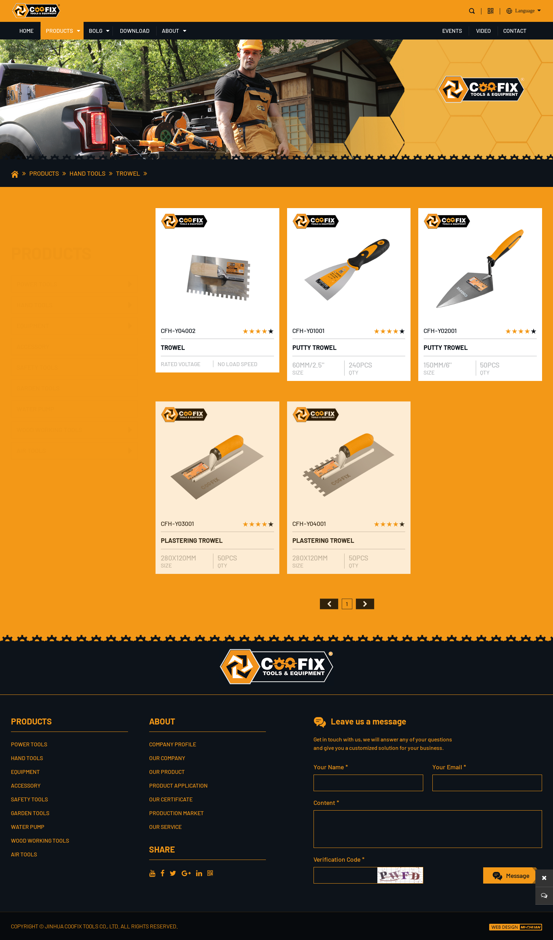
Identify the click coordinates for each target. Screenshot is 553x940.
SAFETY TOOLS (37, 351)
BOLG (95, 30)
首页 (329, 616)
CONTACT (515, 30)
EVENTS (452, 30)
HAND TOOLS (87, 173)
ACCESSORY (33, 330)
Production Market (176, 812)
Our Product (167, 771)
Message (517, 875)
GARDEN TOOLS (38, 372)
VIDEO (483, 30)
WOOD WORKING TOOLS (49, 413)
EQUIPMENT (33, 309)
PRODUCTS (59, 30)
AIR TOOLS (31, 434)
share (162, 849)
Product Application (178, 785)
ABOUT (170, 30)
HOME (26, 30)
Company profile (172, 744)
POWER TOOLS (37, 250)
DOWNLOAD (135, 30)
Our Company (167, 757)
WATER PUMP (35, 392)
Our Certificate (171, 799)
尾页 (365, 616)
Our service (165, 826)
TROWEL (128, 173)
